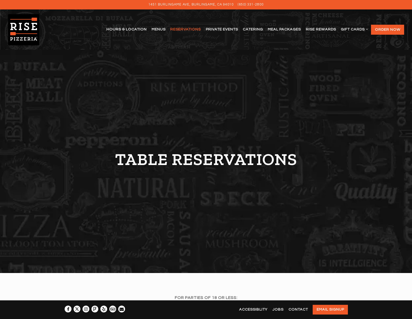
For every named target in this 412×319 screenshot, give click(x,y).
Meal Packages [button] (284, 29)
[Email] (121, 309)
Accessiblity (253, 309)
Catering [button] (253, 29)
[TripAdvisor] (112, 309)
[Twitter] (77, 309)
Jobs (278, 309)
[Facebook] (68, 309)
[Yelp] (103, 309)
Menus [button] (159, 29)
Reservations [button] (185, 29)
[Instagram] (86, 309)
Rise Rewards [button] (321, 29)
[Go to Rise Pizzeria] (191, 5)
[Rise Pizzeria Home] (29, 29)
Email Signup (330, 309)
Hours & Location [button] (126, 29)
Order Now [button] (387, 30)
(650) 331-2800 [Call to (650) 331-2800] (251, 4)
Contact (298, 309)
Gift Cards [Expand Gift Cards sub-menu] (354, 28)
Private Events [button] (222, 29)
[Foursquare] (94, 309)
